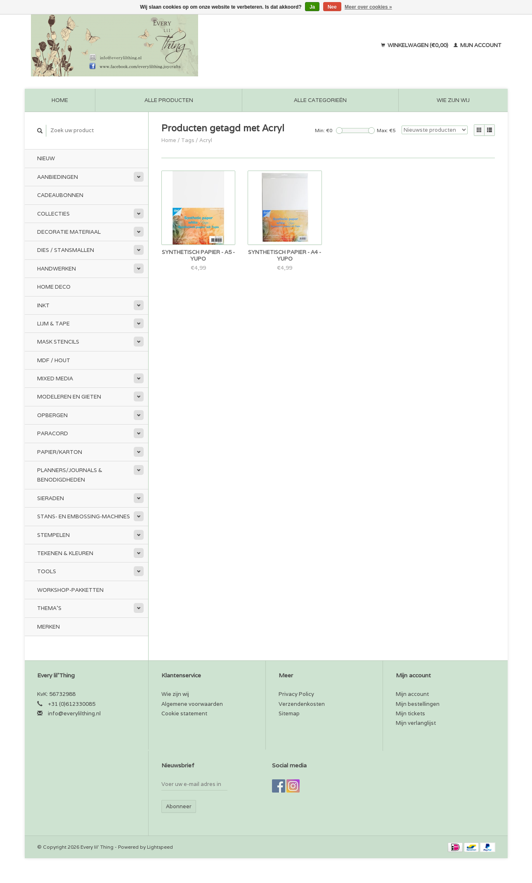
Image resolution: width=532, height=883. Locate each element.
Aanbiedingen (57, 176)
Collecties (53, 213)
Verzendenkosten (302, 703)
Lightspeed (160, 847)
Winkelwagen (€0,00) (415, 45)
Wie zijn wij (453, 100)
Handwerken (56, 268)
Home (60, 100)
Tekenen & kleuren (65, 553)
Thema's (49, 608)
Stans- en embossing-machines (83, 516)
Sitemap (289, 713)
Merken (48, 626)
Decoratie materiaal (69, 231)
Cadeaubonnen (60, 195)
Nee (332, 7)
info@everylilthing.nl (74, 713)
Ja (312, 7)
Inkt (43, 305)
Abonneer (179, 806)
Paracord (52, 433)
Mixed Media (55, 378)
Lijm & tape (53, 323)
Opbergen (52, 415)
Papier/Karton (59, 452)
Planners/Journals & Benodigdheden (69, 475)
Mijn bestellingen (418, 703)
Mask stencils (58, 341)
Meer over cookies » (368, 7)
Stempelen (53, 535)
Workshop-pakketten (70, 589)
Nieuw (46, 158)
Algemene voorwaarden (192, 703)
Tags (187, 140)
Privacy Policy (296, 694)
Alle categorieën (320, 100)
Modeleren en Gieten (69, 396)
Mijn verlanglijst (416, 722)
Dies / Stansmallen (65, 250)
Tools (46, 571)
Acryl (205, 140)
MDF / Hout (53, 360)
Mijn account (477, 45)
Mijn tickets (410, 713)
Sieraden (50, 498)
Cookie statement (184, 713)
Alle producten (168, 100)
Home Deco (54, 286)
